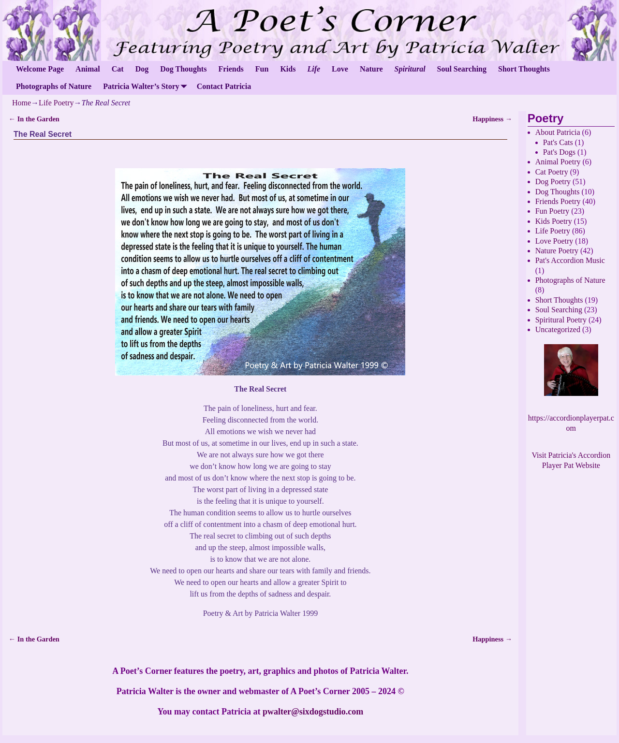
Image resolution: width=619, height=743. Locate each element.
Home (21, 103)
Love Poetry (554, 241)
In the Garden (34, 119)
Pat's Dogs (559, 152)
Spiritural (410, 69)
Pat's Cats (558, 142)
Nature (371, 69)
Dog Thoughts (183, 69)
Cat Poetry (551, 172)
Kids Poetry (553, 221)
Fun (262, 69)
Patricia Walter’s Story (147, 86)
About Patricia (557, 132)
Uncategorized (557, 329)
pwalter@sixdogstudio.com (313, 711)
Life (313, 69)
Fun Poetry (552, 211)
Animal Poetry (558, 162)
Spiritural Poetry (561, 320)
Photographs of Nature (53, 86)
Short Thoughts (524, 69)
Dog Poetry (553, 181)
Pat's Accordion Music (570, 260)
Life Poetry (56, 103)
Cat (118, 69)
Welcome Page (40, 69)
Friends (230, 69)
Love (340, 69)
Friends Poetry (558, 201)
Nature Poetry (556, 251)
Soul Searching (461, 69)
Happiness (492, 119)
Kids (287, 69)
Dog (142, 69)
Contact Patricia (224, 86)
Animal (87, 69)
